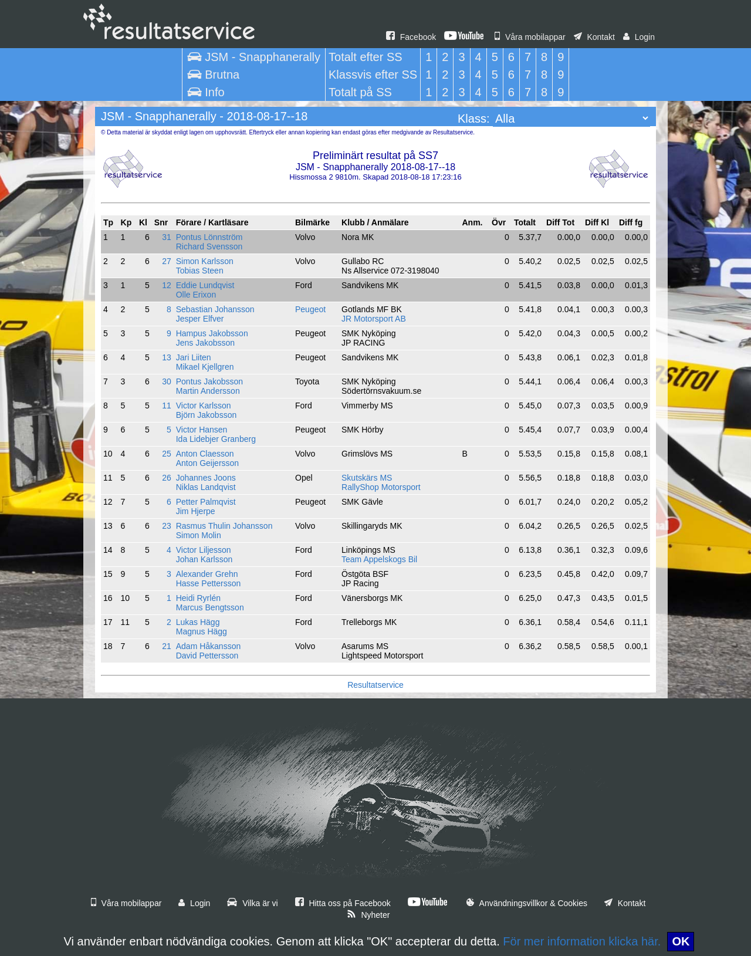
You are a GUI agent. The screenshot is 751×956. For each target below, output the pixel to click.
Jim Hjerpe (195, 511)
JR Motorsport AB (373, 318)
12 (166, 285)
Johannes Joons (206, 477)
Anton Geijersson (207, 463)
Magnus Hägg (201, 631)
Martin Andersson (208, 391)
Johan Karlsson (204, 559)
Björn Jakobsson (206, 415)
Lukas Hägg (198, 622)
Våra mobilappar (530, 37)
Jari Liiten (193, 357)
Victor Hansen (202, 429)
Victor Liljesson (203, 550)
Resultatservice (375, 685)
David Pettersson (207, 655)
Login (639, 37)
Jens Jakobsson (205, 342)
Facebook (411, 37)
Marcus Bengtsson (210, 607)
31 (166, 237)
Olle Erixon (196, 294)
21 (166, 646)
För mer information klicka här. (582, 941)
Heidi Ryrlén (198, 598)
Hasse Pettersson (208, 583)
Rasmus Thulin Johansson (224, 526)
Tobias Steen (200, 270)
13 (166, 357)
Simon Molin (198, 535)
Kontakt (594, 37)
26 (166, 477)
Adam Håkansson (208, 646)
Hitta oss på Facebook (343, 903)
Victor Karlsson (203, 405)
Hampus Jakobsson (212, 333)
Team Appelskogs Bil (379, 559)
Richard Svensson (209, 246)
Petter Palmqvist (206, 501)
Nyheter (368, 915)
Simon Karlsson (205, 261)
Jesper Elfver (200, 318)
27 (166, 261)
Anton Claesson (205, 453)
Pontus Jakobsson (209, 381)
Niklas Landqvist (206, 487)
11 (166, 405)
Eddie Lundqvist (205, 285)
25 (166, 453)
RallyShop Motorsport (381, 487)
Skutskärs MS (366, 477)
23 (166, 526)
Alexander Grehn (207, 574)
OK (680, 941)
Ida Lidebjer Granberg (216, 439)
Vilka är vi (252, 903)
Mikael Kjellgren (205, 366)
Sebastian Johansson (215, 309)
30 (166, 381)
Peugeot (310, 309)
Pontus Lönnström (209, 237)
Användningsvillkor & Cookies (526, 903)
